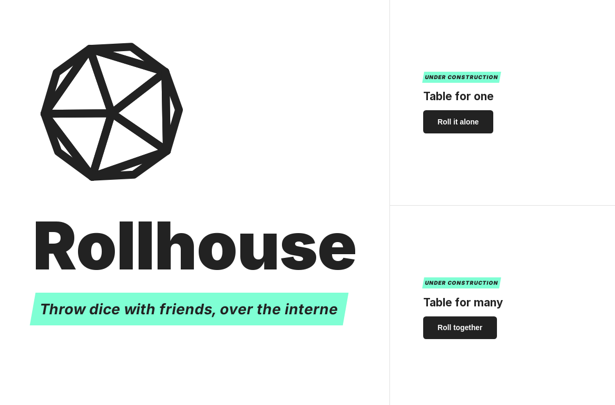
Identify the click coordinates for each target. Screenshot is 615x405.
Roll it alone (458, 122)
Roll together (459, 327)
